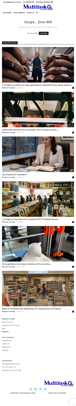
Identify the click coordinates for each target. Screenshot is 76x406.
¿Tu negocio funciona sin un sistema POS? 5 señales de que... (31, 219)
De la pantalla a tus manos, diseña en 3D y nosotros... (27, 264)
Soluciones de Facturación (11, 325)
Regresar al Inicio (8, 319)
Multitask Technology (8, 87)
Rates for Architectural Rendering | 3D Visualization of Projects (31, 309)
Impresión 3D (6, 340)
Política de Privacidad (57, 393)
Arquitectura (6, 347)
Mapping (5, 350)
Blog (3, 328)
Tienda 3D (5, 344)
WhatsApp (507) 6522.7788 (11, 370)
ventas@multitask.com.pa (11, 364)
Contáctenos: (7, 361)
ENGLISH (5, 332)
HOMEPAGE (43, 33)
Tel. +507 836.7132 (9, 367)
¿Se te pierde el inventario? (14, 174)
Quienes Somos (7, 322)
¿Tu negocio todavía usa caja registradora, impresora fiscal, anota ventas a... (37, 85)
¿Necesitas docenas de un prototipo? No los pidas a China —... (31, 130)
